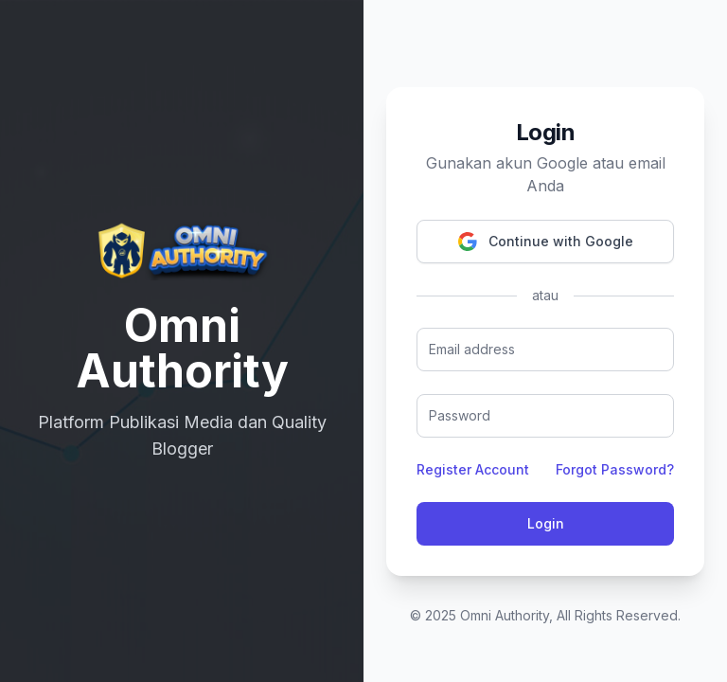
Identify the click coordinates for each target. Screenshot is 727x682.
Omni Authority (504, 615)
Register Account (473, 469)
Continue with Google (545, 241)
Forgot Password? (615, 469)
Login (545, 523)
